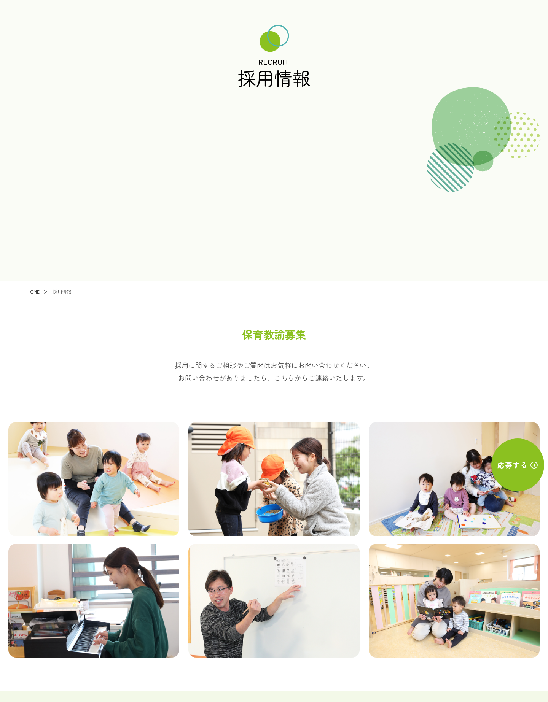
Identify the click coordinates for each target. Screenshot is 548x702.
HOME (33, 292)
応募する (506, 466)
